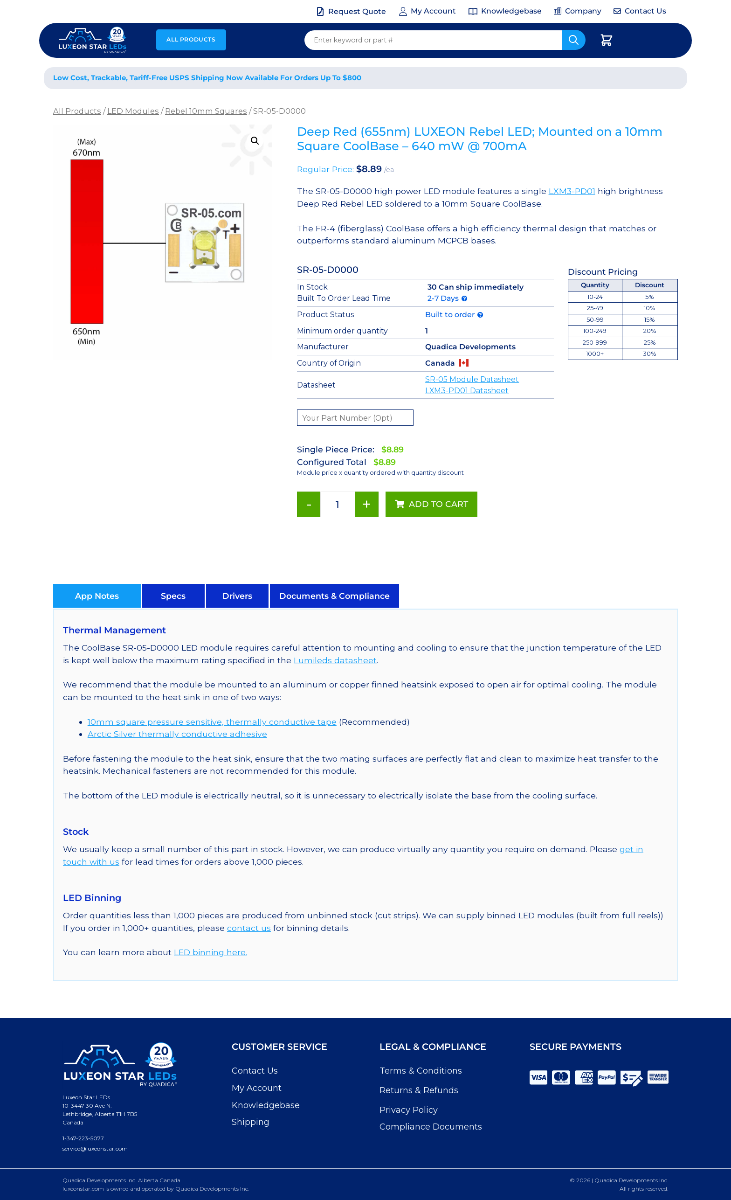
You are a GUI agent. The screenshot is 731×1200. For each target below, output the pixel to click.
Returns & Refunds (418, 1090)
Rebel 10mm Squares (206, 111)
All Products (190, 39)
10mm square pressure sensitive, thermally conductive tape (212, 722)
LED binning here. (210, 952)
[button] (255, 140)
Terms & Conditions (420, 1071)
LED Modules (133, 111)
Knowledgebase (266, 1105)
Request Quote (357, 11)
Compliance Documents (430, 1127)
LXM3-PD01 (572, 191)
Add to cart (438, 504)
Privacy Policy (408, 1110)
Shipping (250, 1122)
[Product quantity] (337, 504)
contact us (249, 928)
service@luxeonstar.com (95, 1148)
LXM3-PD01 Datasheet (467, 390)
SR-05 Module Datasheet (472, 379)
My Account (257, 1088)
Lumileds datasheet (335, 660)
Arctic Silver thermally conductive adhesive (177, 734)
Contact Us (255, 1071)
